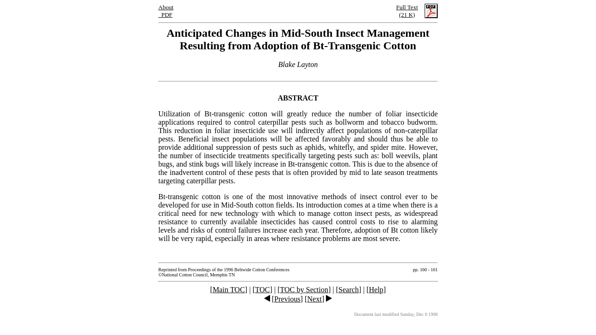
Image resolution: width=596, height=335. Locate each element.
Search (349, 290)
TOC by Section (304, 290)
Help (376, 290)
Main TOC (229, 290)
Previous (287, 299)
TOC (262, 290)
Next (314, 299)
